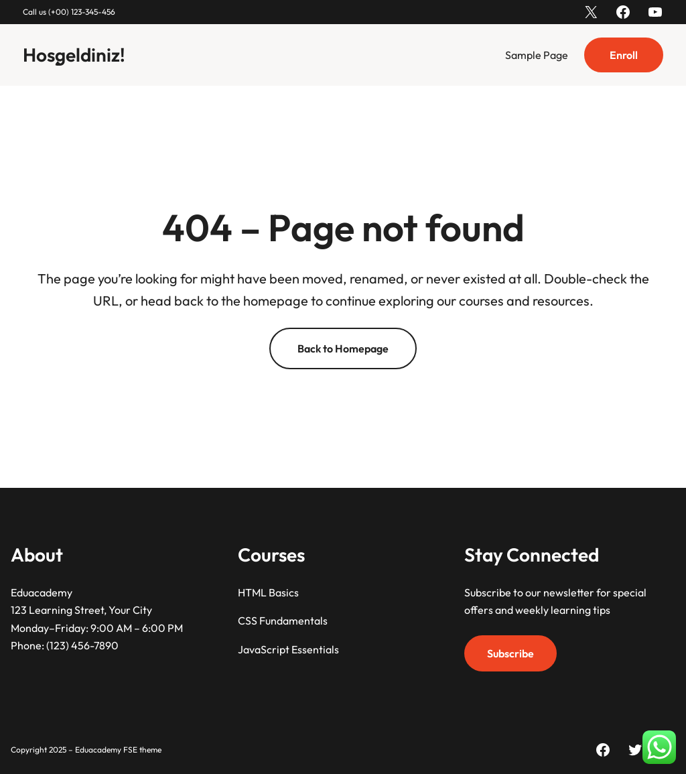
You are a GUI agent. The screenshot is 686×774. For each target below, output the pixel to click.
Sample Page (536, 55)
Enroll (624, 55)
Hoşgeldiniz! (74, 54)
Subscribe (510, 653)
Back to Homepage (343, 348)
